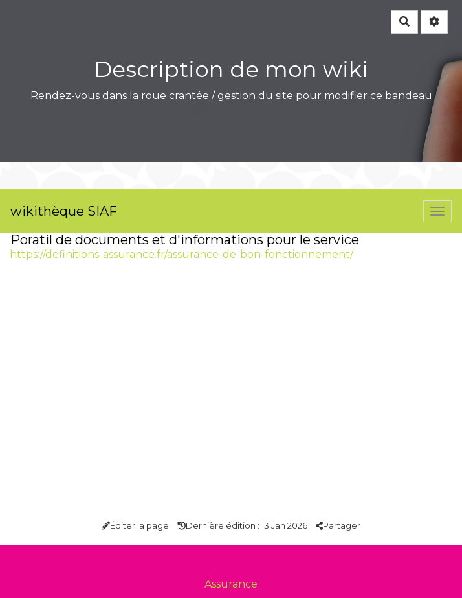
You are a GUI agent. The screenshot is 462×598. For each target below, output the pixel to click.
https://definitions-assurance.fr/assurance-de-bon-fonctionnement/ (181, 254)
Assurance (231, 584)
